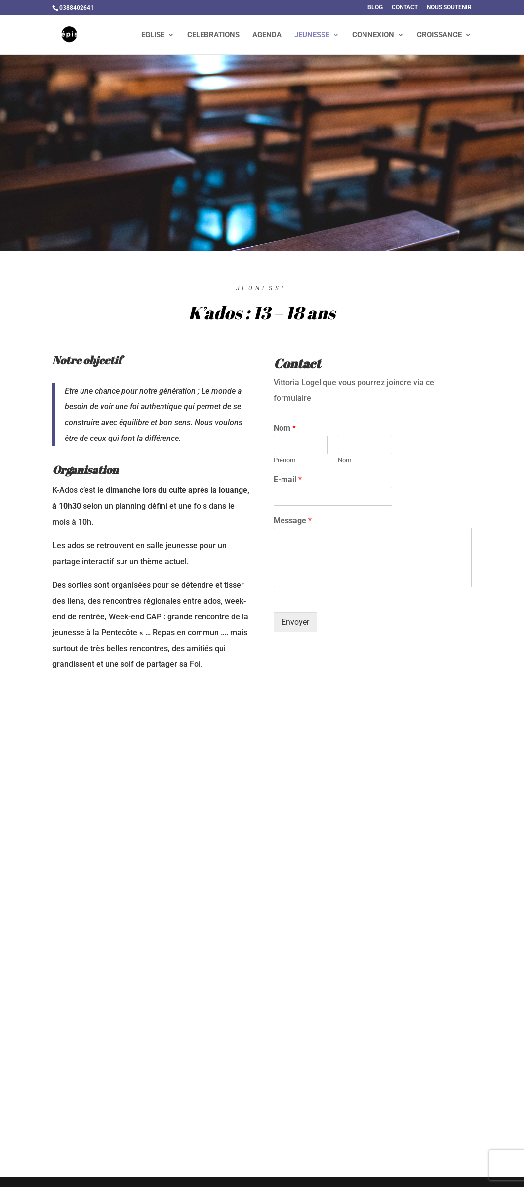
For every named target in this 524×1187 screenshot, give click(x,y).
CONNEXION (373, 35)
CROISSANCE (439, 35)
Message (293, 520)
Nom (285, 428)
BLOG (375, 7)
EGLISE (152, 35)
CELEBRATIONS (213, 35)
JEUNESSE (311, 35)
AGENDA (267, 35)
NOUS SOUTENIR (449, 7)
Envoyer (295, 622)
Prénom (284, 460)
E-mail (288, 479)
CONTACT (405, 7)
